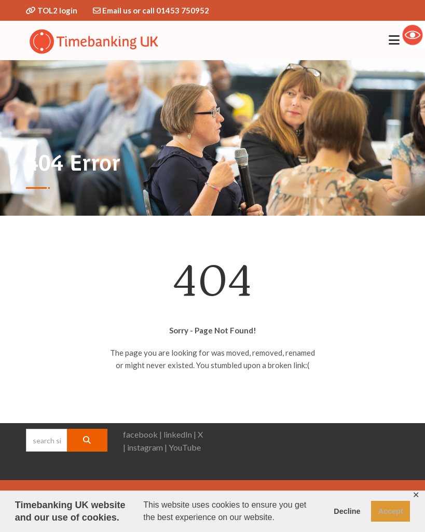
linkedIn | (179, 434)
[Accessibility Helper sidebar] (412, 34)
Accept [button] (390, 511)
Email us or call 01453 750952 (155, 10)
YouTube (185, 447)
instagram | (147, 447)
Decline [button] (347, 511)
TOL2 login (57, 10)
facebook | (142, 434)
